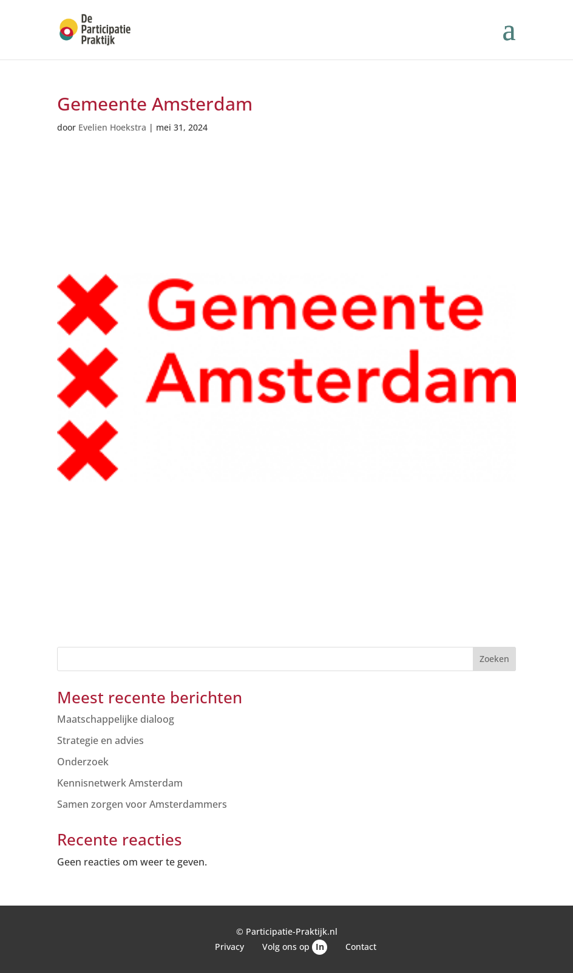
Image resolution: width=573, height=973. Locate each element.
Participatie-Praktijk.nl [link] (291, 931)
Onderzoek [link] (83, 761)
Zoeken (494, 658)
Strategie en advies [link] (100, 740)
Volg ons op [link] (294, 946)
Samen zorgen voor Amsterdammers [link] (142, 804)
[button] (508, 37)
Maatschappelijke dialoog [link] (115, 719)
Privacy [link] (229, 946)
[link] (95, 28)
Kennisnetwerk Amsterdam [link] (120, 783)
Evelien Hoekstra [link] (112, 127)
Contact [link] (360, 946)
